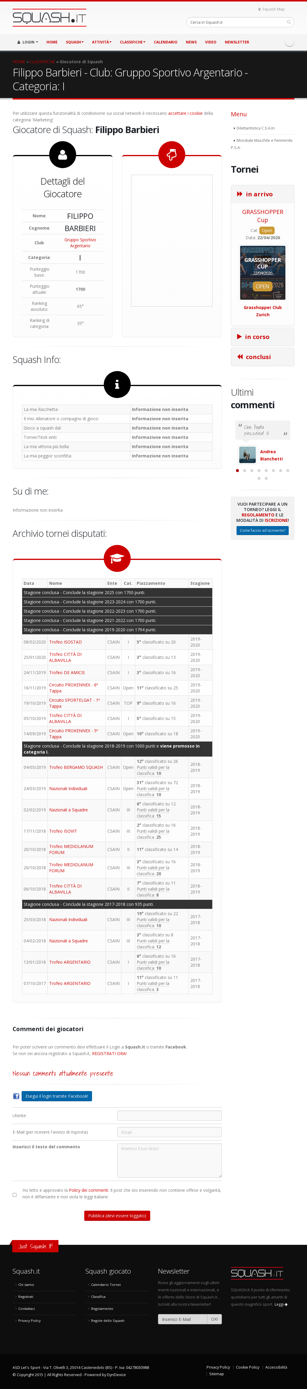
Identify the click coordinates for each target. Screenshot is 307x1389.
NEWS (191, 42)
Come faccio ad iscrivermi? (262, 589)
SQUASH (75, 42)
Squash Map (271, 9)
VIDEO (210, 42)
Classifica (98, 1296)
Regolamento (258, 574)
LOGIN (27, 42)
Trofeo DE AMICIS (67, 672)
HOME (52, 42)
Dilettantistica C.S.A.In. (256, 128)
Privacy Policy (29, 1320)
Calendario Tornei (106, 1284)
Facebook (289, 41)
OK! (214, 1319)
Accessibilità (276, 1367)
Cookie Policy (247, 1367)
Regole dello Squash (107, 1320)
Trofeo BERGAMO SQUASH (76, 767)
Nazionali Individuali (68, 788)
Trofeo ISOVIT (63, 831)
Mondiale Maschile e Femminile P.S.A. (262, 144)
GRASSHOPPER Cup (262, 216)
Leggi (281, 1304)
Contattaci (26, 1308)
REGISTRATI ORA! (109, 1053)
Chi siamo (26, 1284)
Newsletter (237, 42)
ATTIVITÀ (102, 42)
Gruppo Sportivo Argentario (80, 242)
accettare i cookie (185, 113)
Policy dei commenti (88, 1190)
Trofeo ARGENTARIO (70, 962)
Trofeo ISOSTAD (65, 642)
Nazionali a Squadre (68, 810)
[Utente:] (169, 1116)
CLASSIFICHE (132, 42)
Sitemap (216, 1373)
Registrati (25, 1296)
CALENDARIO (165, 42)
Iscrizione (276, 579)
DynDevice (116, 1374)
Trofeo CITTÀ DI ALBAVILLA (65, 657)
